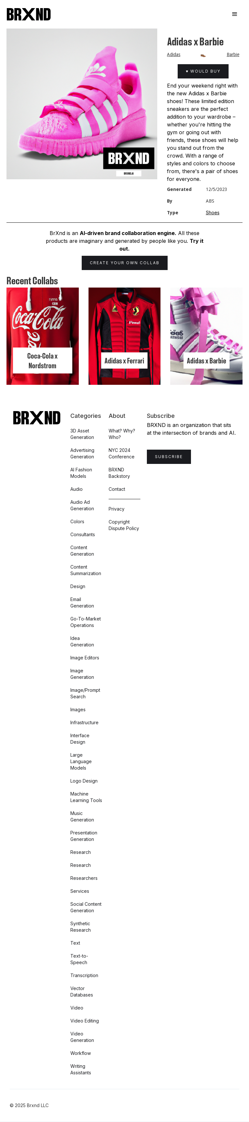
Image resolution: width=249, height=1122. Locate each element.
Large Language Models (81, 761)
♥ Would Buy (203, 71)
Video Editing (84, 1020)
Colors (77, 521)
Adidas (173, 54)
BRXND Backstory (119, 473)
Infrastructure (84, 722)
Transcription (84, 975)
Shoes (212, 212)
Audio (76, 489)
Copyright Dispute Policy (124, 525)
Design (77, 586)
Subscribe (169, 456)
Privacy (116, 509)
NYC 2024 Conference (122, 453)
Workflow (80, 1053)
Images (78, 709)
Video (76, 1007)
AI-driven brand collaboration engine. (128, 233)
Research (80, 852)
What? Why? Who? (122, 434)
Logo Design (84, 781)
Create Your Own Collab (125, 262)
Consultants (82, 534)
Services (79, 891)
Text (75, 943)
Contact (117, 489)
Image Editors (84, 657)
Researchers (84, 878)
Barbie (233, 54)
